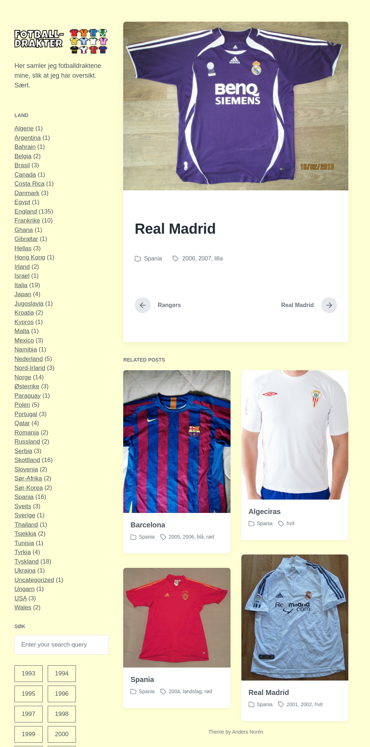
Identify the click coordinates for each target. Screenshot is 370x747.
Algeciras (265, 528)
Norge (22, 377)
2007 (204, 258)
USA (20, 598)
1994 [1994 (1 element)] (62, 673)
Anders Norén (247, 732)
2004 (174, 708)
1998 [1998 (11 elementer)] (62, 714)
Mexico (24, 340)
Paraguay (27, 395)
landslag (192, 708)
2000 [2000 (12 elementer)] (62, 734)
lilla (218, 258)
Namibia (25, 349)
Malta (22, 331)
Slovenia (26, 469)
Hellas (22, 248)
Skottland (27, 460)
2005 (174, 553)
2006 (188, 258)
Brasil (22, 165)
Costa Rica (29, 183)
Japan (22, 294)
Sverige (24, 515)
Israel (22, 275)
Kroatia (24, 312)
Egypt (22, 202)
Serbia (23, 451)
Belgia (22, 156)
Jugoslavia (28, 303)
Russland (27, 441)
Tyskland (26, 561)
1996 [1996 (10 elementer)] (62, 693)
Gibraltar (26, 239)
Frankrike (27, 220)
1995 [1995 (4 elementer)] (28, 693)
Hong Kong (29, 257)
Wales (22, 607)
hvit (290, 540)
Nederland (28, 358)
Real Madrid (269, 708)
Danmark (26, 193)
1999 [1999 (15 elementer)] (28, 734)
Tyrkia (22, 552)
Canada (25, 174)
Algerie (24, 128)
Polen (22, 404)
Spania (24, 496)
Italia (20, 285)
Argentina (27, 137)
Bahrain (25, 146)
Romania (26, 432)
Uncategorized (34, 580)
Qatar (22, 423)
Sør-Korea (28, 487)
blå (200, 553)
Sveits (22, 506)
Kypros (24, 322)
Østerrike (26, 386)
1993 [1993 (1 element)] (28, 673)
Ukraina (25, 570)
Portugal (25, 414)
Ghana (23, 229)
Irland (22, 266)
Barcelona (147, 541)
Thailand (26, 524)
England (25, 211)
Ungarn (24, 589)
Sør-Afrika (28, 478)
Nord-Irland (29, 367)
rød (210, 553)
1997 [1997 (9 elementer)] (28, 714)
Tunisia (24, 543)
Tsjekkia (25, 533)
